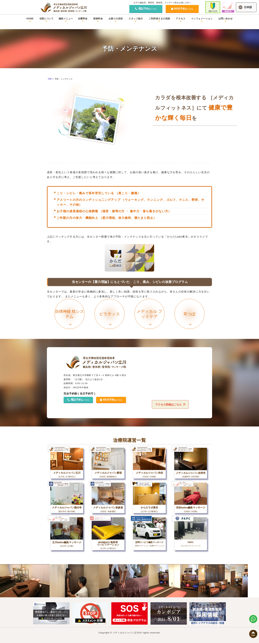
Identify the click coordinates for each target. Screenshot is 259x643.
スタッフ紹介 (136, 18)
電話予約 (146, 8)
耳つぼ (189, 319)
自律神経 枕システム (69, 317)
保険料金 (98, 18)
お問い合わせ (225, 18)
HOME (30, 18)
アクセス (180, 18)
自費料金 (83, 18)
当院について (46, 18)
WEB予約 (182, 8)
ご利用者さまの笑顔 (159, 18)
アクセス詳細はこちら (168, 404)
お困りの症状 (116, 18)
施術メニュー (66, 18)
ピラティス (109, 319)
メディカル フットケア (149, 317)
